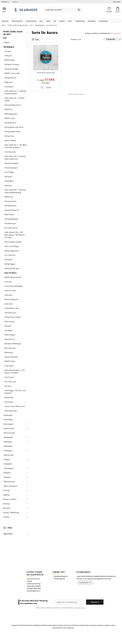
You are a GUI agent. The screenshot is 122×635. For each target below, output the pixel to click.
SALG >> (15, 2)
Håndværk (5, 21)
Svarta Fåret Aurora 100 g (46, 73)
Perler (70, 21)
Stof (54, 21)
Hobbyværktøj (80, 21)
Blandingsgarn (115, 33)
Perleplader (92, 21)
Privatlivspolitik (59, 579)
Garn (41, 21)
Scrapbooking (103, 21)
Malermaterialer (17, 21)
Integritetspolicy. (79, 608)
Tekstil (48, 21)
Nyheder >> (5, 2)
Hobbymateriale (31, 21)
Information (116, 2)
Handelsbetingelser (61, 576)
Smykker (62, 21)
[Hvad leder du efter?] (63, 10)
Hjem (4, 25)
